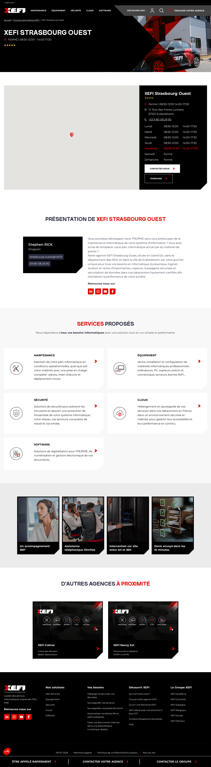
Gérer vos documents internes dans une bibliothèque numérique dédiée (103, 726)
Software (50, 715)
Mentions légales (83, 753)
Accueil (7, 20)
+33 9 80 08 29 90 (160, 119)
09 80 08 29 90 (39, 263)
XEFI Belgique (178, 710)
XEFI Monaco (178, 721)
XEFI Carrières (178, 699)
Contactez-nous (159, 168)
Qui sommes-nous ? (139, 693)
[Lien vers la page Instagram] (98, 291)
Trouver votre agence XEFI (26, 20)
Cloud (49, 710)
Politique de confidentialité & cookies (117, 753)
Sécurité (50, 704)
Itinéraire (156, 178)
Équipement (53, 699)
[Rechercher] (161, 10)
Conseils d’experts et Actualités (145, 719)
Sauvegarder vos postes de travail (105, 708)
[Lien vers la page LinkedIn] (91, 291)
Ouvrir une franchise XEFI (142, 704)
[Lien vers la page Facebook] (113, 291)
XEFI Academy (178, 693)
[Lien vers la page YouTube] (105, 291)
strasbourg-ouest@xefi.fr (46, 256)
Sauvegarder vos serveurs (101, 702)
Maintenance (53, 693)
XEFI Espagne (178, 704)
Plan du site (149, 753)
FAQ (131, 724)
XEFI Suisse (177, 715)
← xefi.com (9, 3)
